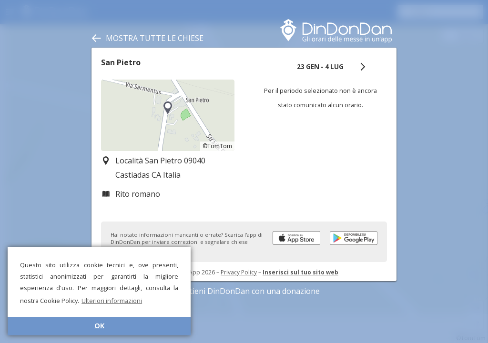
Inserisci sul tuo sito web (300, 272)
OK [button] (99, 325)
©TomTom (217, 146)
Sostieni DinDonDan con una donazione (244, 291)
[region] (167, 115)
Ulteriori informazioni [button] (111, 300)
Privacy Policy (239, 272)
